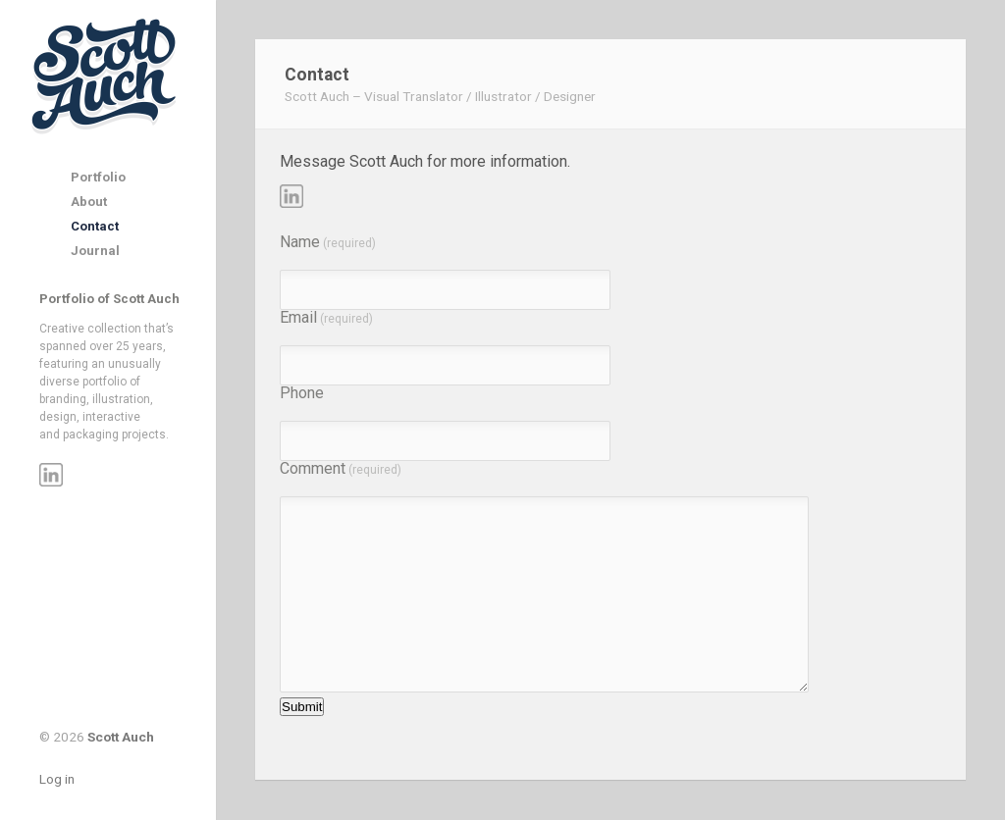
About (89, 201)
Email (326, 318)
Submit (302, 706)
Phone (302, 393)
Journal (95, 250)
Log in (57, 779)
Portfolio (98, 177)
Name (328, 242)
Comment (340, 469)
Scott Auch (105, 75)
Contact (95, 226)
